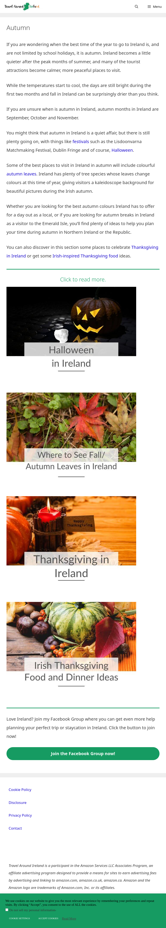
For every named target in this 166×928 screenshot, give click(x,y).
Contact (15, 828)
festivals (80, 141)
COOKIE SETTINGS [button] (19, 918)
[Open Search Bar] (136, 6)
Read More (69, 918)
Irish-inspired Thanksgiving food (85, 256)
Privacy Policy (20, 815)
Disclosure (18, 802)
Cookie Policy (20, 789)
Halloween (122, 150)
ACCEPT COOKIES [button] (48, 918)
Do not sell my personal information (32, 910)
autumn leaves (21, 174)
